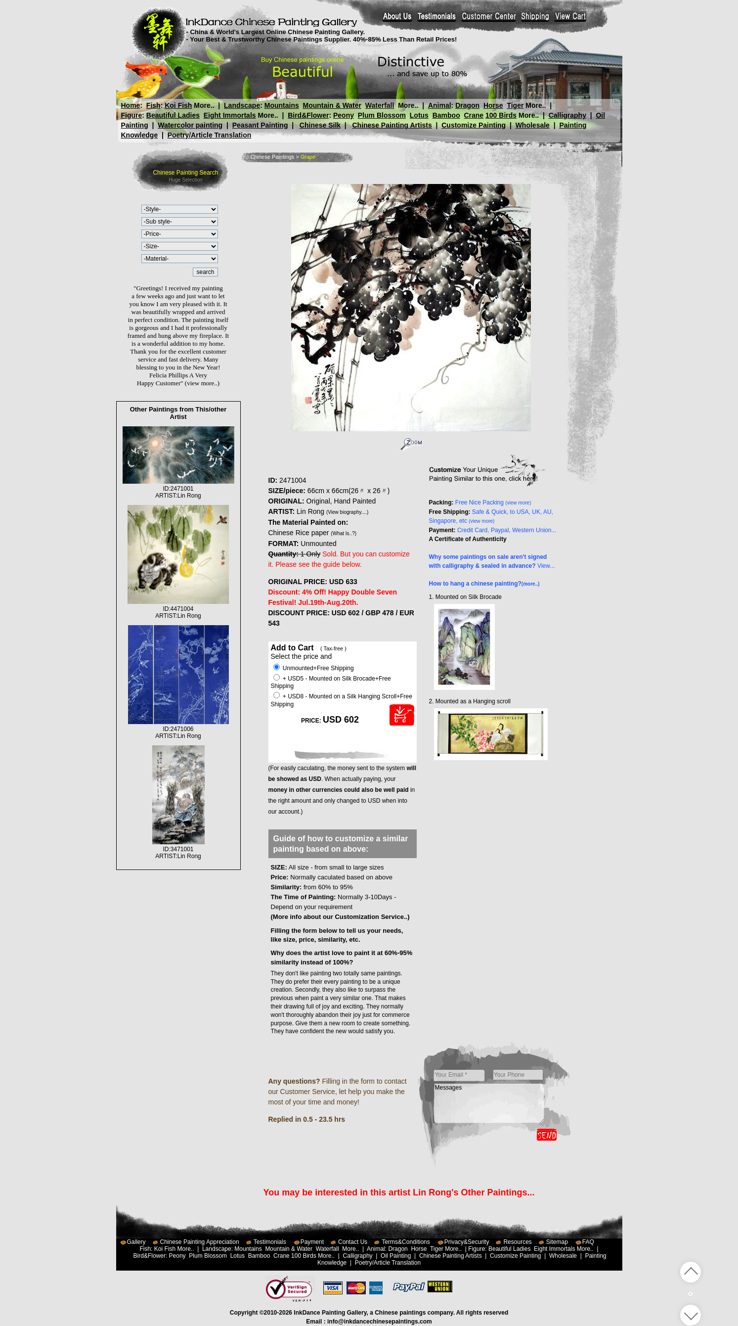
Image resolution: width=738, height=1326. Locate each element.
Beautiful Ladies (173, 115)
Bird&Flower (308, 115)
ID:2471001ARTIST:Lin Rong (178, 488)
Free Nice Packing (493, 502)
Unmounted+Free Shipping (313, 668)
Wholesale (533, 125)
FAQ (588, 1241)
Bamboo (446, 115)
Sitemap (557, 1241)
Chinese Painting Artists (392, 125)
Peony (343, 115)
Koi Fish (178, 105)
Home (130, 105)
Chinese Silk (320, 125)
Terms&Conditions (406, 1241)
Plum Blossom (382, 115)
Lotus (419, 115)
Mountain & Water (332, 105)
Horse (493, 105)
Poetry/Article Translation (210, 135)
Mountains (281, 105)
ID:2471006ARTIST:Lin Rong (178, 729)
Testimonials (270, 1241)
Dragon (467, 105)
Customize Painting (473, 125)
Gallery (136, 1241)
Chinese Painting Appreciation (199, 1241)
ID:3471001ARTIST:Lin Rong (178, 849)
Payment (312, 1241)
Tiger (515, 105)
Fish (153, 105)
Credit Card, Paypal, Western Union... (507, 530)
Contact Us (352, 1241)
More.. (204, 105)
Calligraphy (567, 115)
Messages (489, 1103)
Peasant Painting (260, 125)
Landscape (242, 105)
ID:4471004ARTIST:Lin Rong (178, 608)
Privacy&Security (466, 1241)
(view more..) (202, 383)
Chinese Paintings (273, 157)
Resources (517, 1241)
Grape (308, 157)
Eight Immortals (230, 115)
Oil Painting (396, 1255)
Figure (131, 115)
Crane (473, 115)
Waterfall (379, 105)
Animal (439, 105)
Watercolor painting (190, 125)
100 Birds (501, 115)
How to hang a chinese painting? (484, 583)
